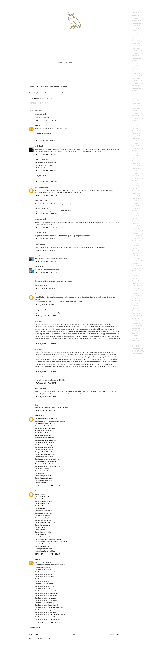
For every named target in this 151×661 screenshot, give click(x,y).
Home (74, 635)
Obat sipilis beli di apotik (43, 496)
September (136, 23)
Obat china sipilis (40, 534)
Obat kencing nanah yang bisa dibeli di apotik (50, 607)
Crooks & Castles (54, 86)
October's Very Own (12, 17)
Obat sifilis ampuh (41, 483)
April (134, 41)
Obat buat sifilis (40, 527)
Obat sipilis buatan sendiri (43, 501)
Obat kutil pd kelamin (42, 468)
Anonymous (39, 310)
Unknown (38, 125)
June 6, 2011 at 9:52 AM (45, 410)
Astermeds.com (40, 402)
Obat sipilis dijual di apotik (43, 476)
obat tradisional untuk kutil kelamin (46, 551)
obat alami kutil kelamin (42, 567)
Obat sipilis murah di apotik (44, 478)
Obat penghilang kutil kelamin (44, 454)
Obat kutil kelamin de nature (44, 433)
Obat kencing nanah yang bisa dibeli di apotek (50, 614)
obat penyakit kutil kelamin (43, 549)
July (134, 33)
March (135, 43)
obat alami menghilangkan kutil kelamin (48, 539)
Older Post (115, 635)
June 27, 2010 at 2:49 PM (45, 120)
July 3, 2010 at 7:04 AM (45, 305)
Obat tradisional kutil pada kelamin (46, 449)
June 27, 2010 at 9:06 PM (45, 170)
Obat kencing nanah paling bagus (46, 612)
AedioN (37, 146)
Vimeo (65, 86)
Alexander (38, 278)
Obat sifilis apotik (40, 494)
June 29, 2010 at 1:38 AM (45, 250)
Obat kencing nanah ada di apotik (46, 591)
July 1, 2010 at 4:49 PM (45, 288)
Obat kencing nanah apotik (43, 574)
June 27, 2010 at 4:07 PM (45, 154)
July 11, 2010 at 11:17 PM (46, 316)
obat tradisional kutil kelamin (44, 546)
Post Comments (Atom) (45, 639)
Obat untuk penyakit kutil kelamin (45, 461)
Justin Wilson (39, 200)
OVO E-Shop (137, 346)
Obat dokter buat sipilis (42, 518)
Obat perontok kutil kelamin (44, 456)
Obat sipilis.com (40, 530)
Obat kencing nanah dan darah (45, 572)
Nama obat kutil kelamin (43, 435)
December (136, 51)
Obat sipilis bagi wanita (42, 503)
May (133, 38)
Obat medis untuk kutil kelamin (45, 426)
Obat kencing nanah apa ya (44, 583)
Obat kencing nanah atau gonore (45, 586)
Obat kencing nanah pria (43, 569)
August (135, 26)
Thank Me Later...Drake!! (37, 86)
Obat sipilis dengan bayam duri (45, 522)
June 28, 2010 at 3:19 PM (45, 239)
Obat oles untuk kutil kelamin (44, 442)
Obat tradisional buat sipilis (43, 513)
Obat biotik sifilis (40, 508)
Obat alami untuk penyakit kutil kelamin (48, 466)
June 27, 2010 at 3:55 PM (45, 141)
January (135, 48)
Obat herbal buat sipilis (42, 515)
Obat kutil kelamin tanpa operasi (45, 440)
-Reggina (38, 266)
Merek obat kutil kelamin (43, 430)
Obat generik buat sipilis (43, 520)
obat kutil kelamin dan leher (44, 537)
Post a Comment (34, 627)
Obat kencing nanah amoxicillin (45, 579)
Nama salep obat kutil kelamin (45, 437)
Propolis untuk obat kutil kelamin (45, 464)
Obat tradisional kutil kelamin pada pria (47, 459)
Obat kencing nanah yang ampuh (46, 598)
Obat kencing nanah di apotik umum (47, 593)
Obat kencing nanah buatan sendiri (46, 605)
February (136, 16)
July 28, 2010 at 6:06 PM (45, 397)
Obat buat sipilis (40, 506)
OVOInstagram (138, 351)
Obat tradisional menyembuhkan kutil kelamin (50, 421)
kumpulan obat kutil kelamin (44, 544)
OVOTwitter (137, 353)
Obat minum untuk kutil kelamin (45, 423)
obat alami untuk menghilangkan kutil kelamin (50, 564)
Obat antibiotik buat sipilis (43, 510)
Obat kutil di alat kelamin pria (44, 445)
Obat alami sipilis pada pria (44, 480)
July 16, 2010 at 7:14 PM (45, 344)
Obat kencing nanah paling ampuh (46, 595)
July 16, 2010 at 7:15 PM (45, 372)
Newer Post (34, 635)
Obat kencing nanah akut (43, 588)
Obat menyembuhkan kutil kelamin (46, 418)
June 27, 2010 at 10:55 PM (46, 214)
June (134, 36)
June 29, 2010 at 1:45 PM (45, 261)
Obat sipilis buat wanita (42, 499)
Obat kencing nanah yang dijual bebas (47, 619)
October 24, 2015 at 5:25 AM (47, 486)
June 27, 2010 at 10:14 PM (46, 182)
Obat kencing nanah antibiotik (44, 576)
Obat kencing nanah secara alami (46, 600)
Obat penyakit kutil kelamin (43, 452)
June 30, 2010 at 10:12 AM (46, 272)
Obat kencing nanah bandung (44, 603)
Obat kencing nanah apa (43, 581)
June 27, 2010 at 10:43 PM (46, 195)
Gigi (36, 255)
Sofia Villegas (39, 388)
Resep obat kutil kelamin (43, 471)
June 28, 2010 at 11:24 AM (46, 227)
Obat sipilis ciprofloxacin (43, 532)
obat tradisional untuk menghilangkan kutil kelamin (51, 541)
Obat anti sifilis (39, 473)
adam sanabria (40, 187)
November (136, 18)
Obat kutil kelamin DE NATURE (45, 428)
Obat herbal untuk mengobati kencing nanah (49, 610)
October (135, 21)
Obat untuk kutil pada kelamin (44, 447)
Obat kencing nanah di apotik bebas (47, 617)
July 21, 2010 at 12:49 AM (46, 383)
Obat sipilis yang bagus (42, 525)
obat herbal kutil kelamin (43, 562)
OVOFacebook (138, 348)
